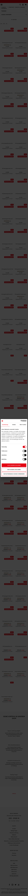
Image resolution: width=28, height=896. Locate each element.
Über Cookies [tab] (23, 424)
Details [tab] (14, 424)
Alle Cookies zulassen (14, 465)
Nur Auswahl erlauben (14, 469)
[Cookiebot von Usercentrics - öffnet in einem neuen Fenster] (20, 421)
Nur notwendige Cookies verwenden (14, 473)
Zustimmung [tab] (5, 424)
